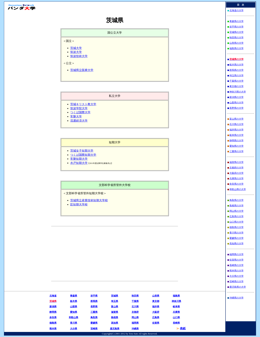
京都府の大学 (236, 167)
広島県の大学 (236, 216)
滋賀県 (114, 312)
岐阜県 (176, 306)
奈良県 (53, 317)
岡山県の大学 (236, 211)
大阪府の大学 (236, 173)
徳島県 (53, 322)
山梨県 (73, 306)
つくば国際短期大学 (83, 154)
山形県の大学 (236, 43)
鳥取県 (94, 317)
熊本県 (53, 328)
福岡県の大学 (236, 254)
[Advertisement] (82, 253)
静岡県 (53, 312)
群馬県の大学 (236, 70)
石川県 (135, 306)
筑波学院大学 (79, 108)
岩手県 (94, 295)
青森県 (73, 295)
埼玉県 (114, 301)
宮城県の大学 (236, 32)
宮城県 (114, 295)
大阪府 (155, 312)
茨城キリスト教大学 (83, 104)
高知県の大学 (236, 243)
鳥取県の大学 (236, 200)
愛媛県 (94, 322)
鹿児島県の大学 (237, 287)
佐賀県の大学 (236, 259)
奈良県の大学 (236, 184)
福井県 (155, 306)
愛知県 (73, 312)
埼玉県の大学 (236, 75)
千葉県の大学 (236, 81)
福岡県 (135, 322)
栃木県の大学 (236, 64)
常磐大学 (76, 116)
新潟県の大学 (236, 97)
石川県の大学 (236, 124)
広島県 (155, 317)
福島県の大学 (236, 48)
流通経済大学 (79, 120)
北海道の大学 (236, 10)
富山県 (114, 306)
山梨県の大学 (236, 102)
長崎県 (176, 322)
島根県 (114, 317)
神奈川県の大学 (237, 91)
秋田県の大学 (236, 37)
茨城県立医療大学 (81, 70)
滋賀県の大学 (236, 162)
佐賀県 (155, 322)
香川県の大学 (236, 232)
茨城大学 (76, 48)
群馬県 (94, 301)
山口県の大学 (236, 221)
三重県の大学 (236, 151)
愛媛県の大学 (236, 238)
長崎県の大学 (236, 265)
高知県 (114, 322)
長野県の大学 (236, 108)
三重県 (94, 312)
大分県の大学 (236, 276)
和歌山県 (73, 317)
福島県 (176, 295)
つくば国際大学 (80, 112)
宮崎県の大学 (236, 281)
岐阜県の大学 (236, 135)
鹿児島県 (114, 328)
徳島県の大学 (236, 227)
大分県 (73, 328)
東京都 (155, 301)
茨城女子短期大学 (81, 150)
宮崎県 (94, 328)
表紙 (183, 328)
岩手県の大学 (236, 26)
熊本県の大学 (236, 270)
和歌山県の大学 (237, 189)
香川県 (73, 322)
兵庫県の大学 (236, 178)
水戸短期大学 (79, 162)
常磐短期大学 (79, 158)
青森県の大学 (236, 21)
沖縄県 (135, 328)
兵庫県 (176, 312)
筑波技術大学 (79, 56)
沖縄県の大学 (236, 297)
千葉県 (135, 301)
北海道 (53, 295)
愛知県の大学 (236, 146)
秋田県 (135, 295)
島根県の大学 (236, 205)
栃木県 (73, 301)
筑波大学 (76, 51)
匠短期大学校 (79, 204)
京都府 (135, 312)
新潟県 (53, 306)
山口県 (176, 317)
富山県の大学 (236, 118)
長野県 (94, 306)
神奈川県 (176, 301)
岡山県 (135, 317)
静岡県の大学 (236, 140)
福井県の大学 (236, 129)
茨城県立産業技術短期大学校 (89, 200)
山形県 (155, 295)
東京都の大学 (236, 86)
